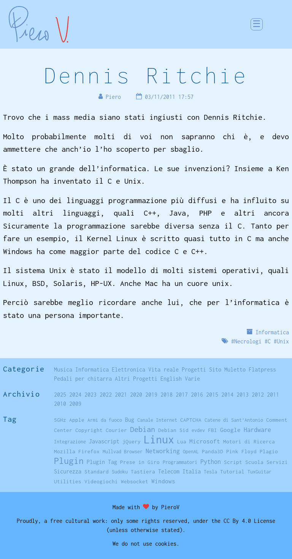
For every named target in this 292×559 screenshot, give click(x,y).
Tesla (210, 472)
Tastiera (143, 471)
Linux (159, 439)
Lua (181, 441)
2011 (273, 394)
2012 (258, 394)
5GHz (60, 420)
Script (233, 462)
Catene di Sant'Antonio (234, 420)
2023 (90, 394)
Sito (215, 369)
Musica (63, 369)
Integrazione (70, 442)
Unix (283, 341)
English (171, 378)
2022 (106, 394)
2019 (151, 394)
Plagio (269, 451)
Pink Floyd (241, 451)
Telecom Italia (179, 471)
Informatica (272, 332)
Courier (116, 430)
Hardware (257, 429)
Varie (192, 378)
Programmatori (180, 462)
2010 (60, 403)
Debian (142, 429)
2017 (182, 394)
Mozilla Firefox (77, 451)
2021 (121, 394)
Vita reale (163, 369)
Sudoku (120, 472)
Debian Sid (173, 430)
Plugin (69, 461)
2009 (75, 403)
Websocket (134, 481)
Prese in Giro (140, 462)
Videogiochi (101, 481)
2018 (166, 394)
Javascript (104, 441)
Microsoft (204, 441)
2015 (212, 394)
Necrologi (248, 341)
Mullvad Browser (123, 451)
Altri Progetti (136, 378)
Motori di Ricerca (249, 441)
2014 (227, 394)
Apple (76, 420)
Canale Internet (157, 420)
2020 (136, 394)
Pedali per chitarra (83, 378)
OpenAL (191, 451)
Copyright (89, 430)
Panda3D (212, 451)
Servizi (277, 462)
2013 (242, 394)
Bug (129, 420)
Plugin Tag (102, 462)
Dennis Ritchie (146, 75)
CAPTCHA (191, 420)
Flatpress (262, 369)
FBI (212, 430)
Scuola (254, 462)
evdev (198, 430)
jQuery (131, 441)
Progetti (194, 369)
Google (230, 430)
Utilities (67, 481)
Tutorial (232, 471)
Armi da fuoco (104, 420)
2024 (75, 394)
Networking (163, 450)
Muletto (235, 369)
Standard (96, 471)
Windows (163, 481)
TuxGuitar (259, 472)
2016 (197, 394)
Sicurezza (67, 471)
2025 (60, 394)
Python (210, 461)
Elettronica (128, 369)
